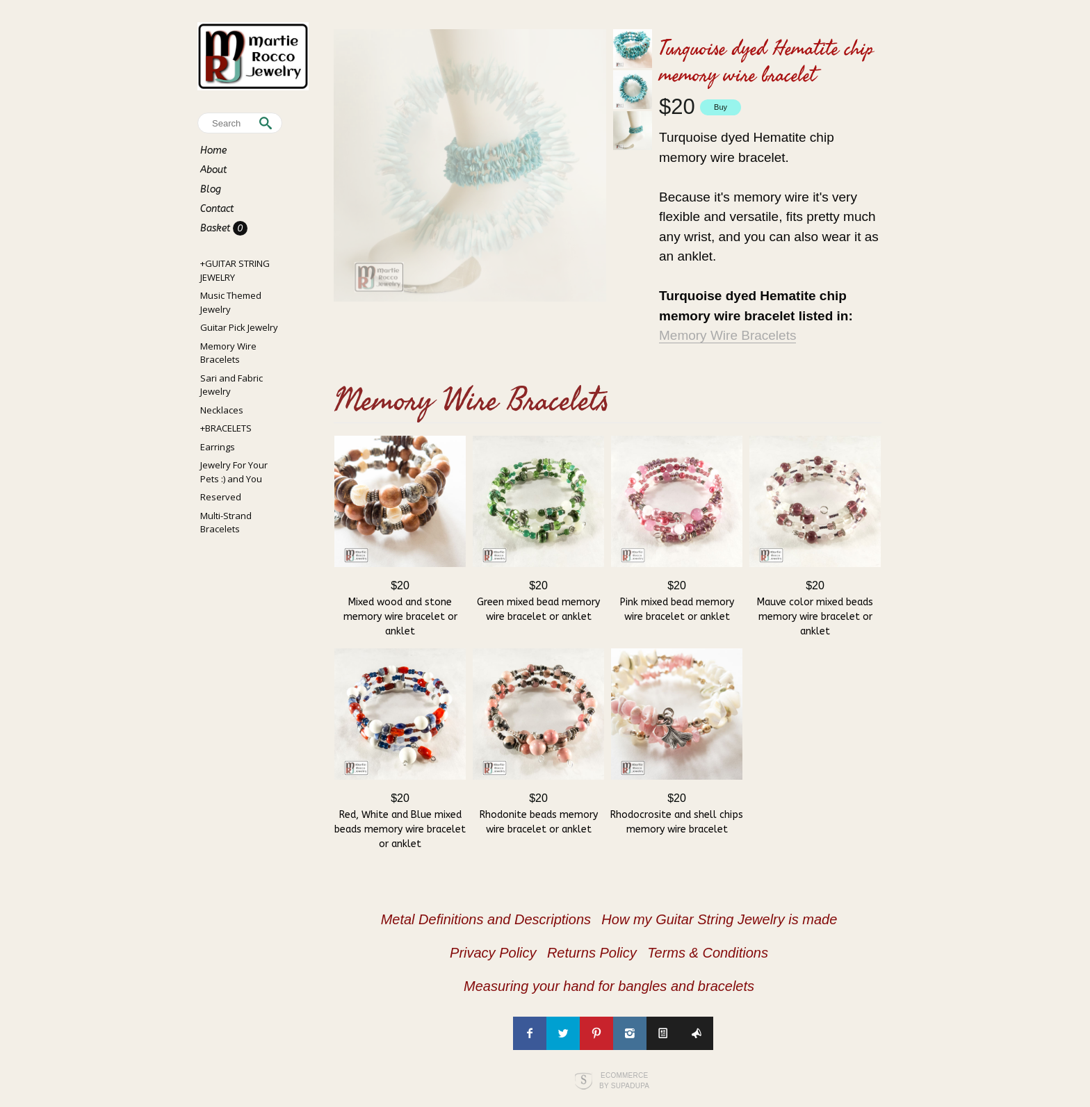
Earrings (217, 447)
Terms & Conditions (707, 952)
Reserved (220, 497)
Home (213, 150)
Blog (210, 189)
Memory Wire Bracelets (228, 353)
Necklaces (221, 410)
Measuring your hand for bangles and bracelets (609, 986)
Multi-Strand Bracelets (226, 522)
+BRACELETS (226, 428)
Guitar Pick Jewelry (239, 327)
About (213, 170)
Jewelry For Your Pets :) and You (234, 472)
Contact (217, 209)
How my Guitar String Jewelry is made (719, 919)
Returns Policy (592, 952)
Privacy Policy (493, 952)
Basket (216, 228)
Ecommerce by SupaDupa (624, 1080)
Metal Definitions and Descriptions (486, 919)
